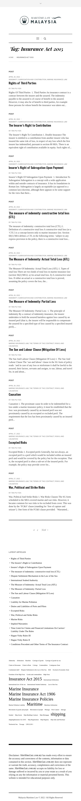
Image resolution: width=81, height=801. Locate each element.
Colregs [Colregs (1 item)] (35, 665)
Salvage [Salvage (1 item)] (63, 709)
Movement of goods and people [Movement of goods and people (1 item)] (18, 709)
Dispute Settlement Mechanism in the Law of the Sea (34, 576)
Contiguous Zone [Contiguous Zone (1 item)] (54, 665)
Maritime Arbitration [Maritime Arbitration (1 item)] (50, 705)
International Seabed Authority (24, 580)
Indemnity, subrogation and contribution (27, 79)
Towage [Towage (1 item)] (21, 724)
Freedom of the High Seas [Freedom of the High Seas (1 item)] (17, 674)
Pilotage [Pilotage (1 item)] (47, 709)
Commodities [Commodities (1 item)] (43, 665)
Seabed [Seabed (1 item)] (11, 715)
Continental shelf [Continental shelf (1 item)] (14, 670)
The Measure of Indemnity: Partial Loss (32, 301)
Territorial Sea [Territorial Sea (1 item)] (13, 724)
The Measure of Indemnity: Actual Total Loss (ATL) (39, 259)
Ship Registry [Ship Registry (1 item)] (44, 719)
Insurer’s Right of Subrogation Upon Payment (36, 167)
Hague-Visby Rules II (20, 640)
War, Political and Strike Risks (27, 487)
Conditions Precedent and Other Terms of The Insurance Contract (39, 644)
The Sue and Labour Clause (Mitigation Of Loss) (37, 349)
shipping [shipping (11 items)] (58, 714)
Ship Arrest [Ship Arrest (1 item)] (18, 715)
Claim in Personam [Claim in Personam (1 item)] (15, 665)
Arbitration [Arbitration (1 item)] (20, 660)
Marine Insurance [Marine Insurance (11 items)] (24, 689)
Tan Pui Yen (16, 88)
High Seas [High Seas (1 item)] (46, 674)
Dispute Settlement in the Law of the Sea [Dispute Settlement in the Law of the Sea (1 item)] (34, 670)
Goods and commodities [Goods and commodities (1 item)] (34, 674)
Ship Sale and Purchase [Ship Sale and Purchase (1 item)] (57, 719)
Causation (15, 394)
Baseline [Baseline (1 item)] (28, 660)
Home (11, 57)
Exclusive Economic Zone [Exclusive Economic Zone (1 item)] (61, 670)
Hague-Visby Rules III (21, 635)
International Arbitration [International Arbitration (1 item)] (51, 680)
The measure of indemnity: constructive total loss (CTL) (39, 215)
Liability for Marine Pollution (24, 602)
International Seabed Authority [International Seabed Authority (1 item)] (36, 684)
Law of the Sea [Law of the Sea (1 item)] (52, 684)
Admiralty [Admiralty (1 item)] (12, 660)
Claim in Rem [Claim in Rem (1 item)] (26, 665)
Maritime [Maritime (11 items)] (35, 704)
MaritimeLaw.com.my (31, 755)
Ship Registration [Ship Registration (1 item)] (33, 719)
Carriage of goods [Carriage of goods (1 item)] (37, 660)
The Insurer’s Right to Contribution (30, 125)
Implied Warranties (19, 624)
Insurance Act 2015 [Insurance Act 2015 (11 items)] (25, 679)
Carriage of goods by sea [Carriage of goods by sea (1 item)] (53, 660)
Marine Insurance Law (57, 79)
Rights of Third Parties (22, 83)
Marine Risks (17, 619)
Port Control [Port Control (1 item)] (55, 709)
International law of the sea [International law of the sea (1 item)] (17, 684)
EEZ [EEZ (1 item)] (49, 670)
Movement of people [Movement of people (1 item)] (36, 709)
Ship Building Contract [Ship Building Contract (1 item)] (31, 715)
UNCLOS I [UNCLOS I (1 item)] (29, 724)
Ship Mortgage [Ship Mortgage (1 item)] (44, 715)
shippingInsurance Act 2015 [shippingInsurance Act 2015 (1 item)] (17, 719)
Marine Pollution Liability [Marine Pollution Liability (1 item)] (17, 705)
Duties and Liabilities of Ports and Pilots (28, 606)
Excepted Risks (18, 442)
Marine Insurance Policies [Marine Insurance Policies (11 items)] (31, 699)
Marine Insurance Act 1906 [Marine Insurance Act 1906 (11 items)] (32, 694)
